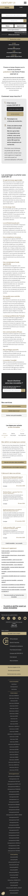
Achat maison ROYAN (14, 723)
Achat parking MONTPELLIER (14, 862)
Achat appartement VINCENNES (14, 850)
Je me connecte (15, 114)
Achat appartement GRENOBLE (14, 804)
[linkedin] (19, 618)
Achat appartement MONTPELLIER (14, 784)
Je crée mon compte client (15, 109)
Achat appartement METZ (14, 817)
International (13, 657)
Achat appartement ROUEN (14, 837)
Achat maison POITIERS (14, 769)
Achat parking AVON (14, 885)
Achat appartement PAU (14, 822)
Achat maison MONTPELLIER (14, 762)
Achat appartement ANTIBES (14, 809)
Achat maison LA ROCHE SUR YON (14, 734)
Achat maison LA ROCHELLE (14, 726)
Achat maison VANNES (14, 757)
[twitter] (14, 618)
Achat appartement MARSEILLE (14, 786)
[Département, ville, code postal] (14, 15)
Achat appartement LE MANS (14, 845)
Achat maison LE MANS (14, 736)
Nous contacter (14, 660)
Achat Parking (14, 689)
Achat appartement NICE (14, 796)
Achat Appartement (14, 686)
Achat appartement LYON (14, 778)
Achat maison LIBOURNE (14, 759)
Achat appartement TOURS (14, 819)
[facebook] (2, 618)
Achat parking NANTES (14, 867)
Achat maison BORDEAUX (14, 695)
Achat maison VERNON (14, 731)
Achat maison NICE (14, 700)
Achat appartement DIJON (14, 812)
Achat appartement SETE (14, 830)
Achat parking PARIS (14, 857)
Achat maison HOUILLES (14, 752)
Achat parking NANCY (14, 892)
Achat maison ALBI (14, 721)
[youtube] (25, 618)
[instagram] (8, 618)
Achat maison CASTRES (14, 749)
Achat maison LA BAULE (14, 711)
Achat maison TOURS (14, 739)
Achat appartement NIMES (14, 825)
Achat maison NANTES (14, 754)
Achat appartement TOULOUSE (14, 781)
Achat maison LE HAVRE (14, 728)
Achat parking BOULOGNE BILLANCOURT (14, 887)
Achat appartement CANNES (14, 840)
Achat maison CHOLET (14, 705)
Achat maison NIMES (14, 716)
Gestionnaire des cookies (14, 674)
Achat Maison (14, 684)
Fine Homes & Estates (15, 649)
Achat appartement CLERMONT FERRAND (14, 814)
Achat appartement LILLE (14, 799)
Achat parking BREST (14, 869)
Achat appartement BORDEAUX (14, 776)
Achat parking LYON (14, 877)
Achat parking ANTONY (14, 882)
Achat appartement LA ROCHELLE (14, 843)
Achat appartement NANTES (14, 794)
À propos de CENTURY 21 (16, 653)
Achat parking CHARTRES (14, 890)
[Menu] (25, 2)
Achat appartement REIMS (14, 807)
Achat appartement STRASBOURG (14, 789)
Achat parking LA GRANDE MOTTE (14, 880)
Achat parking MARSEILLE (14, 872)
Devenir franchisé (14, 642)
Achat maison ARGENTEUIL (14, 764)
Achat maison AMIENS (14, 741)
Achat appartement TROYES (14, 835)
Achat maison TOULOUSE (14, 698)
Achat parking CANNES (14, 874)
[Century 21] (8, 2)
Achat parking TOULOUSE (14, 864)
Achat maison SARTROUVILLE (14, 744)
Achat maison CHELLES (14, 767)
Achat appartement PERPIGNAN (14, 827)
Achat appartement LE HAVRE (14, 848)
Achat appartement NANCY (14, 801)
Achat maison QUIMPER (14, 746)
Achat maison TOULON (14, 708)
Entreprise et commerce (16, 646)
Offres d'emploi (14, 639)
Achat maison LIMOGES (14, 713)
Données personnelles (14, 670)
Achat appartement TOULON (14, 832)
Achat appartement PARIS (14, 791)
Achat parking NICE (14, 859)
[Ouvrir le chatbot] (25, 893)
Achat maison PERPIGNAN (14, 703)
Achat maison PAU (14, 718)
